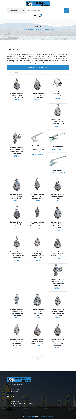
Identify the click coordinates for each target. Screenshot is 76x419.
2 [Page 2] (37, 361)
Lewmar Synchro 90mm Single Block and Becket (37, 198)
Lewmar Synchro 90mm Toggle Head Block (16, 198)
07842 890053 (14, 408)
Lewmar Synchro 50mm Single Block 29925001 (37, 98)
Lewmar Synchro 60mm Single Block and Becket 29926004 (17, 345)
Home (25, 30)
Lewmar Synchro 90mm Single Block (16, 226)
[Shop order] (38, 74)
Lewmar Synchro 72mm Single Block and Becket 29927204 (37, 257)
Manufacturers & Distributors (41, 30)
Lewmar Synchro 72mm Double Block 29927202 (57, 256)
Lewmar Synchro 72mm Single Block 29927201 (57, 124)
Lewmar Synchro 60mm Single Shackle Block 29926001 (57, 345)
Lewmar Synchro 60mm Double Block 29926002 (37, 344)
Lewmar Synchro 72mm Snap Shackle (57, 96)
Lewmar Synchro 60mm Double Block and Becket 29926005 (57, 315)
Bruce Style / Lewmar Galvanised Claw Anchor (37, 151)
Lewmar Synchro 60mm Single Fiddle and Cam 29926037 (57, 285)
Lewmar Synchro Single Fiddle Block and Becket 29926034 (17, 315)
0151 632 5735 (14, 406)
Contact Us (13, 413)
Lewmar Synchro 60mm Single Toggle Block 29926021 (37, 315)
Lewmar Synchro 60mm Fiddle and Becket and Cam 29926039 (17, 153)
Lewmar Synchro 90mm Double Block (57, 198)
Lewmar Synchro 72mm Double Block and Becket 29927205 (17, 257)
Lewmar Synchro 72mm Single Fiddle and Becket (37, 226)
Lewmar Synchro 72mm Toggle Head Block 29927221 (57, 227)
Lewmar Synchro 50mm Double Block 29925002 (16, 98)
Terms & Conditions (46, 416)
